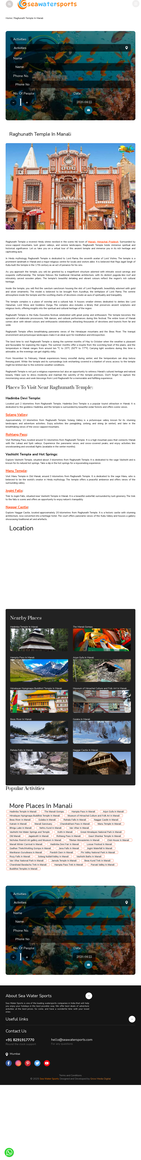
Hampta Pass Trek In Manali (68, 935)
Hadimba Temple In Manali (23, 882)
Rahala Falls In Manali (75, 890)
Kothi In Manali (64, 902)
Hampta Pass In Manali (83, 882)
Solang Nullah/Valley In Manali (53, 927)
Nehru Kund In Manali (50, 898)
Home (9, 18)
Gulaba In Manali (47, 890)
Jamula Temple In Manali (64, 931)
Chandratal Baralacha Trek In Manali (28, 935)
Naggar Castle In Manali (106, 890)
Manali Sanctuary (43, 894)
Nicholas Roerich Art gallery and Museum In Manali (35, 910)
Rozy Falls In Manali (20, 927)
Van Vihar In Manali (79, 898)
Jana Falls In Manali (69, 918)
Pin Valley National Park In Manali (98, 923)
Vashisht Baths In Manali (89, 927)
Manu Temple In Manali (109, 894)
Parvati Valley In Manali (102, 935)
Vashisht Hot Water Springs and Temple (30, 902)
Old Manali (15, 906)
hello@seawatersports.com (71, 1114)
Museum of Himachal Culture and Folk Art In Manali (94, 886)
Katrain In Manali (18, 894)
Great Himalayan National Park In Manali (101, 902)
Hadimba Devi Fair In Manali (64, 914)
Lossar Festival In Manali (99, 914)
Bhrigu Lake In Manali (21, 898)
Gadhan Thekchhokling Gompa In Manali (30, 918)
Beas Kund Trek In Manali (97, 931)
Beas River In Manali (20, 890)
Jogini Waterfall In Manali (99, 918)
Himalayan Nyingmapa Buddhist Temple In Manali (35, 886)
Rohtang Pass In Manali (68, 906)
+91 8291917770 (20, 1114)
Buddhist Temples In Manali (23, 939)
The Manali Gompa (54, 882)
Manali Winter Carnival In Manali (26, 914)
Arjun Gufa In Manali (113, 882)
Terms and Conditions (70, 1149)
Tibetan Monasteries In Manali (84, 910)
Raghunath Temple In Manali (28, 18)
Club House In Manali (118, 910)
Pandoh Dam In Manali (61, 923)
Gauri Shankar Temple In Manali (105, 906)
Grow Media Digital (100, 1153)
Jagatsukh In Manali (38, 906)
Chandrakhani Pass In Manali (75, 894)
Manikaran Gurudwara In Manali (26, 923)
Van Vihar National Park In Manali (27, 931)
